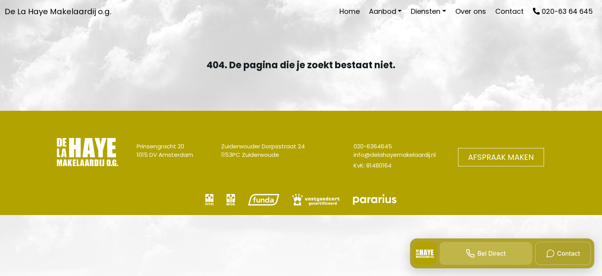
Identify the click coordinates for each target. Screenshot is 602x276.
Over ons (470, 11)
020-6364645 (373, 146)
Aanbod (382, 11)
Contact (509, 11)
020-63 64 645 (563, 11)
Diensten (425, 11)
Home (349, 11)
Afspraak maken (501, 157)
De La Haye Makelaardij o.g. (58, 11)
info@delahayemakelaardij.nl (395, 155)
